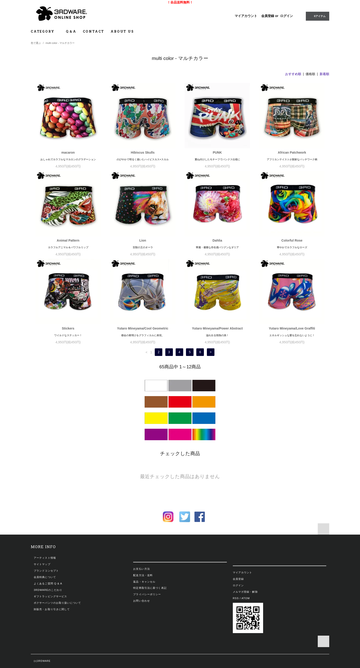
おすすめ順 (293, 74)
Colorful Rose (292, 240)
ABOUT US (122, 31)
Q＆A (71, 31)
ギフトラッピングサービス (50, 596)
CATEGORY (45, 31)
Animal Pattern (68, 240)
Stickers (68, 328)
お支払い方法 (141, 568)
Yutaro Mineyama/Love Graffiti (292, 328)
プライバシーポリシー (147, 594)
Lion (142, 240)
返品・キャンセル (144, 581)
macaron (68, 152)
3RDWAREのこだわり (48, 590)
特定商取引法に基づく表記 (149, 587)
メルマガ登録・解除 (245, 591)
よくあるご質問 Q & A (48, 583)
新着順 (324, 74)
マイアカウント (246, 16)
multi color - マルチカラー (60, 43)
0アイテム (317, 16)
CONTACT (93, 31)
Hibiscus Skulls (143, 152)
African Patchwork (292, 152)
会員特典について (45, 577)
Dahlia (217, 240)
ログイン (286, 16)
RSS (236, 598)
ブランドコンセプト (46, 570)
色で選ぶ (36, 43)
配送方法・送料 (143, 575)
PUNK (217, 152)
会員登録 (267, 16)
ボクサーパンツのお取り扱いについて (57, 602)
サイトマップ (42, 564)
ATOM (246, 598)
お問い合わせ (141, 600)
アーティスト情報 (45, 557)
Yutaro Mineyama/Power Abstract (217, 328)
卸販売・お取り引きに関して (52, 609)
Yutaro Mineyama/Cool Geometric (142, 328)
